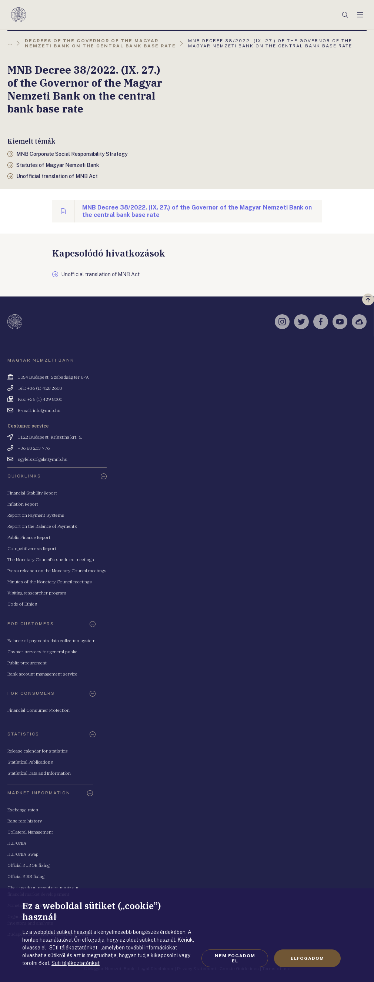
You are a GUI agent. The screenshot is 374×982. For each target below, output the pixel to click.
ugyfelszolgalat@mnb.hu (42, 459)
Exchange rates (22, 809)
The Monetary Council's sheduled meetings (50, 559)
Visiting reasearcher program (36, 593)
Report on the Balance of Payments (42, 526)
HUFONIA (16, 843)
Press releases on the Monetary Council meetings (57, 570)
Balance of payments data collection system (51, 640)
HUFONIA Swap (23, 854)
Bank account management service (42, 674)
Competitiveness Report (31, 548)
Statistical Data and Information (39, 773)
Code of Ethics (22, 604)
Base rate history (24, 821)
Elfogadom (307, 958)
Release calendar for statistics (37, 751)
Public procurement (27, 663)
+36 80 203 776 (34, 448)
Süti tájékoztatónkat (75, 963)
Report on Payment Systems (35, 515)
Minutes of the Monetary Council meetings (49, 581)
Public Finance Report (28, 537)
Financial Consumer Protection (38, 710)
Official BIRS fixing (25, 876)
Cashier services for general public (42, 651)
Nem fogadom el (235, 958)
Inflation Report (22, 504)
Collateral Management (30, 832)
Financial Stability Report (32, 493)
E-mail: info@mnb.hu (39, 410)
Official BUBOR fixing (28, 865)
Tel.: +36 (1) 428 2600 (40, 388)
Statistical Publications (30, 762)
